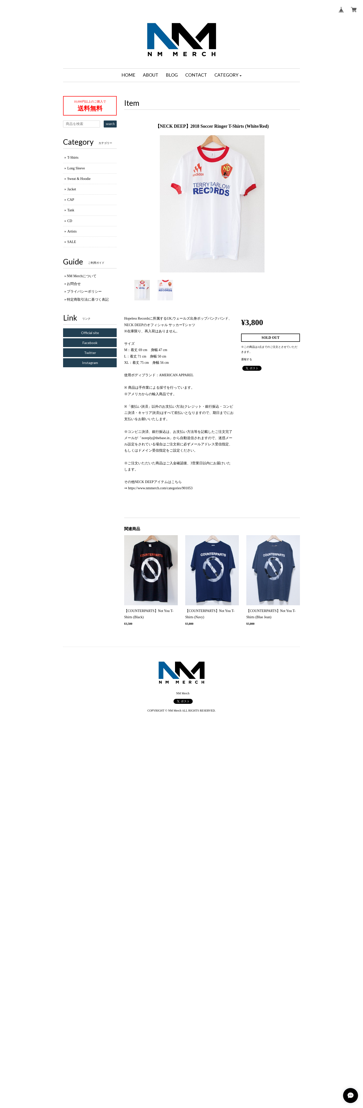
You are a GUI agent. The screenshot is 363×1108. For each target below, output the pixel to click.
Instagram (90, 363)
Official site (90, 333)
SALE (71, 242)
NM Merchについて (81, 276)
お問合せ (74, 284)
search (110, 124)
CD (69, 221)
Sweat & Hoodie (79, 179)
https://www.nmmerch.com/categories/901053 (160, 488)
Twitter (90, 353)
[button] (228, 75)
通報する (246, 359)
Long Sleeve (76, 168)
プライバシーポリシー (84, 291)
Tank (70, 210)
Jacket (71, 189)
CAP (70, 200)
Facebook (90, 343)
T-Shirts (73, 157)
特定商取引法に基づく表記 (88, 299)
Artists (72, 231)
